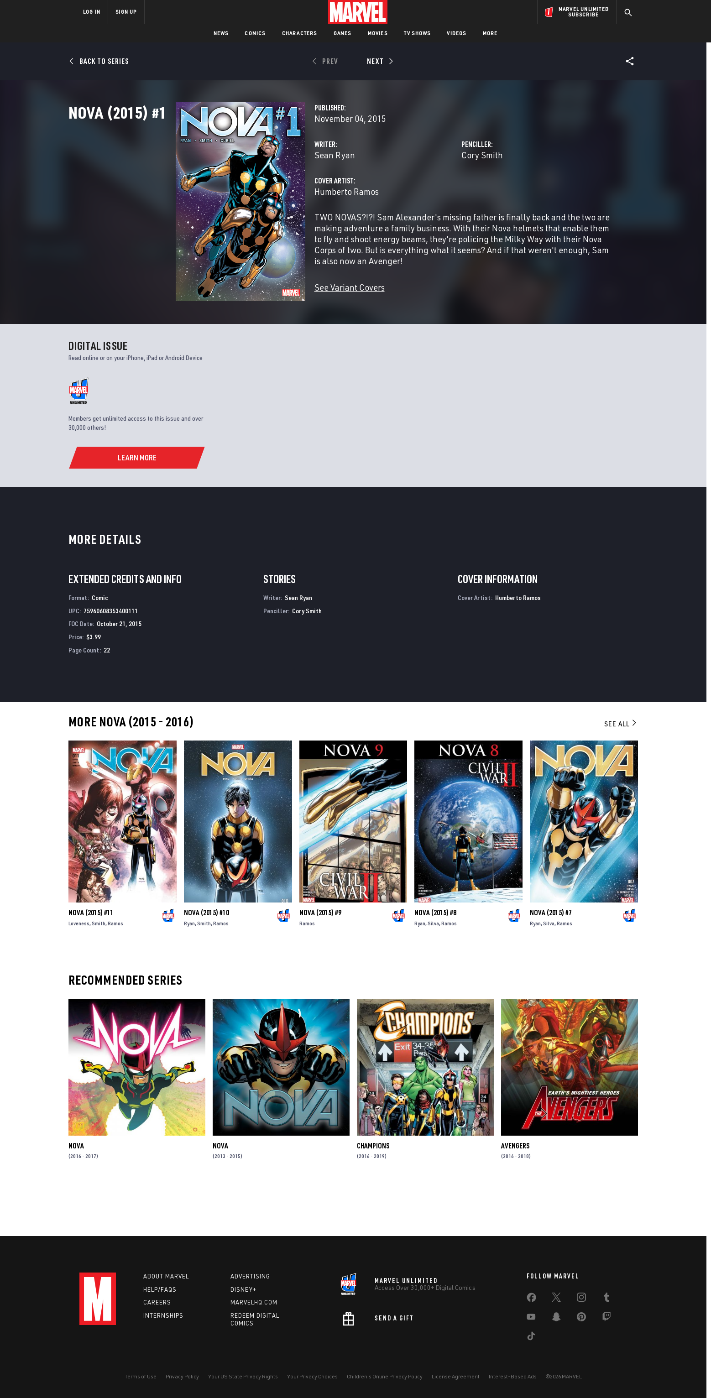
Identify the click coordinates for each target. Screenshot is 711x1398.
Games (342, 33)
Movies (377, 33)
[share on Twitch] (606, 1318)
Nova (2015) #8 (435, 959)
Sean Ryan (259, 195)
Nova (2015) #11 (91, 959)
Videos (456, 33)
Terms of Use (141, 1376)
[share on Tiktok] (531, 1337)
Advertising (250, 1276)
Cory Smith (444, 195)
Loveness (78, 969)
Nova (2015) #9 (320, 959)
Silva (433, 969)
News (221, 33)
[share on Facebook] (531, 1299)
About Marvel (166, 1276)
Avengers (515, 1192)
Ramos (115, 969)
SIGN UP (125, 11)
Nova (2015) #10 (206, 959)
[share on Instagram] (581, 1299)
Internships (163, 1315)
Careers (157, 1302)
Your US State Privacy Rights (243, 1376)
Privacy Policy (182, 1376)
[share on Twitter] (556, 1299)
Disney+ (243, 1289)
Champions (373, 1192)
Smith (98, 969)
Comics (255, 33)
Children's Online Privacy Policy (385, 1376)
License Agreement (456, 1376)
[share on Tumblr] (606, 1299)
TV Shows (417, 33)
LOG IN (91, 11)
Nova (76, 1192)
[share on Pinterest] (581, 1318)
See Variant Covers (274, 316)
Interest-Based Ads (513, 1376)
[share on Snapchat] (556, 1318)
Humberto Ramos (271, 231)
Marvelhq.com (253, 1302)
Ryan (189, 969)
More (490, 33)
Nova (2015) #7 (551, 959)
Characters (299, 33)
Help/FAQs (160, 1289)
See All (621, 770)
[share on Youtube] (531, 1318)
